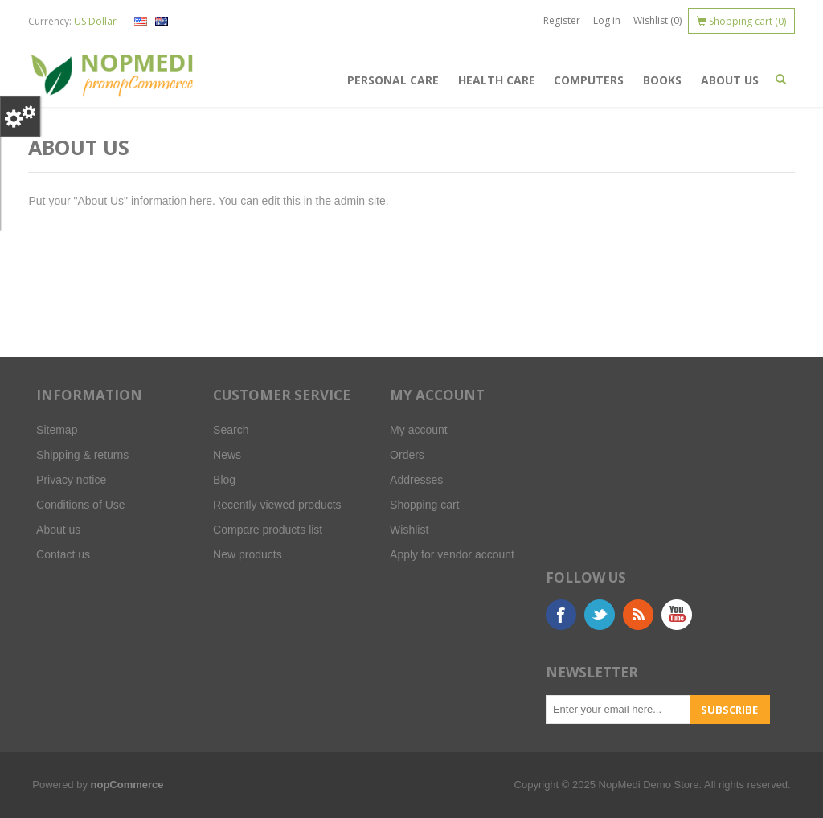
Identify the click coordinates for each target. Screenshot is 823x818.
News (227, 454)
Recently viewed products (277, 504)
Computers (589, 80)
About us (730, 80)
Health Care (496, 80)
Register (561, 20)
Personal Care (393, 80)
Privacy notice (71, 479)
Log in (606, 20)
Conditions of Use (80, 504)
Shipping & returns (82, 454)
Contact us (63, 554)
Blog (224, 479)
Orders (407, 454)
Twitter (599, 614)
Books (662, 80)
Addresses (416, 479)
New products (247, 554)
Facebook (561, 614)
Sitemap (56, 429)
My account (419, 429)
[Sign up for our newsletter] (618, 709)
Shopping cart (424, 504)
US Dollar (95, 21)
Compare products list (267, 529)
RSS (638, 614)
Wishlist (409, 529)
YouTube (676, 614)
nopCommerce (127, 785)
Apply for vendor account (452, 554)
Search (230, 429)
